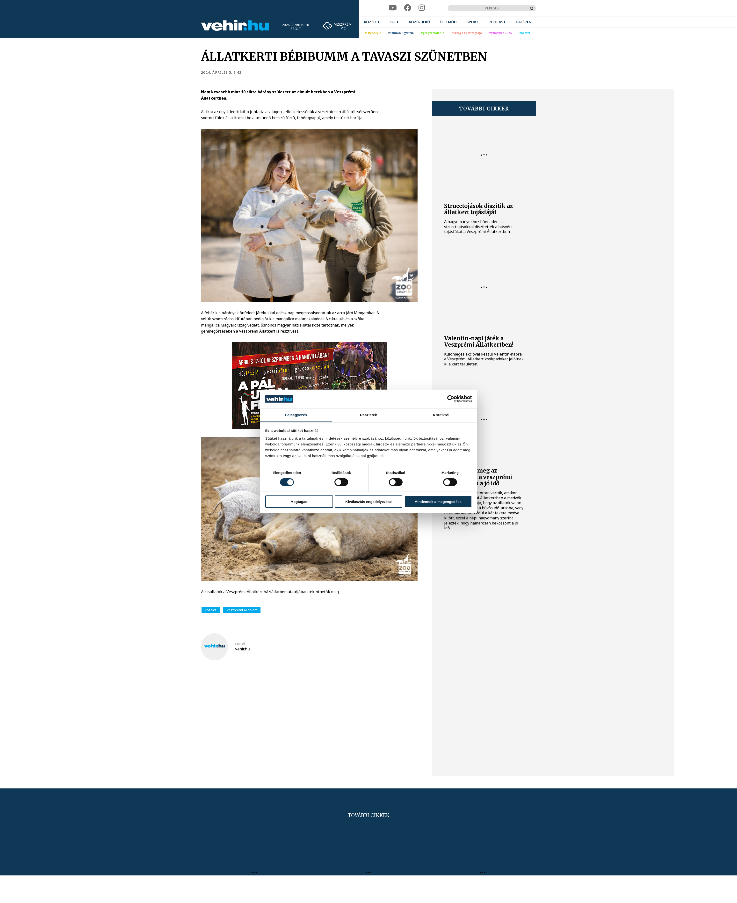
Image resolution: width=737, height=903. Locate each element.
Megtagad (298, 501)
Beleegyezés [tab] (296, 415)
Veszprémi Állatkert (242, 610)
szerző (240, 643)
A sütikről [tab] (441, 415)
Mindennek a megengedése (438, 501)
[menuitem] (372, 22)
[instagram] (422, 8)
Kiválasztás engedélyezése (368, 501)
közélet (211, 610)
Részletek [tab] (368, 415)
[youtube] (393, 8)
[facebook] (407, 8)
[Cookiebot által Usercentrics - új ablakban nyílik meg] (451, 398)
